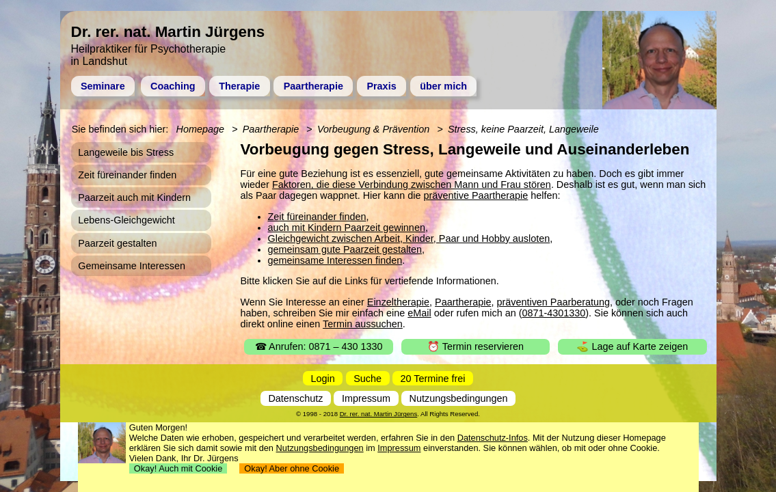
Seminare (103, 86)
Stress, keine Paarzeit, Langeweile (523, 129)
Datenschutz (295, 398)
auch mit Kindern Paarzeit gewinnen (346, 227)
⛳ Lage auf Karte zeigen (632, 346)
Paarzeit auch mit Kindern (134, 197)
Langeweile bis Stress (126, 152)
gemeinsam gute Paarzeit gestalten (345, 249)
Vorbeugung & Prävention (373, 129)
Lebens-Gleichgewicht (126, 220)
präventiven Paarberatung (553, 302)
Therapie (239, 86)
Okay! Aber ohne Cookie (291, 468)
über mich (443, 86)
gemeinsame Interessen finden (335, 260)
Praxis (381, 86)
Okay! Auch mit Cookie (178, 468)
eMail (419, 313)
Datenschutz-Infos (492, 438)
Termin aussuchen (363, 323)
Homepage (200, 129)
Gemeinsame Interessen (131, 265)
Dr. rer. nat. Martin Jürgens (379, 414)
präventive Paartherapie (476, 195)
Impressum (366, 398)
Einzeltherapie (398, 302)
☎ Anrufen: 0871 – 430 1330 (319, 346)
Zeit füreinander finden (317, 216)
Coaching (173, 86)
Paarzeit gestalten (117, 243)
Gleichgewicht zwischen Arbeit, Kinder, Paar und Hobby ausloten (409, 238)
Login (323, 378)
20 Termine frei (433, 378)
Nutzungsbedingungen (459, 398)
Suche (367, 378)
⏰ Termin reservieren (475, 346)
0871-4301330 (553, 313)
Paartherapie (313, 86)
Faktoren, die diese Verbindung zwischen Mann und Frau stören (411, 184)
